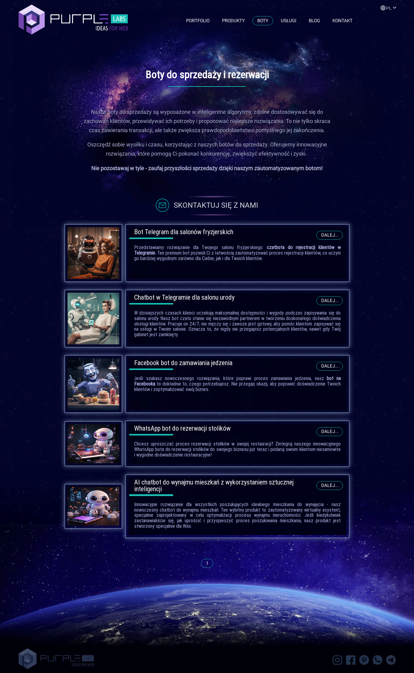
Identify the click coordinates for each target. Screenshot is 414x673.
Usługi (288, 20)
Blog (314, 20)
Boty (262, 20)
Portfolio (198, 20)
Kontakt (342, 20)
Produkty (233, 20)
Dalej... (330, 235)
